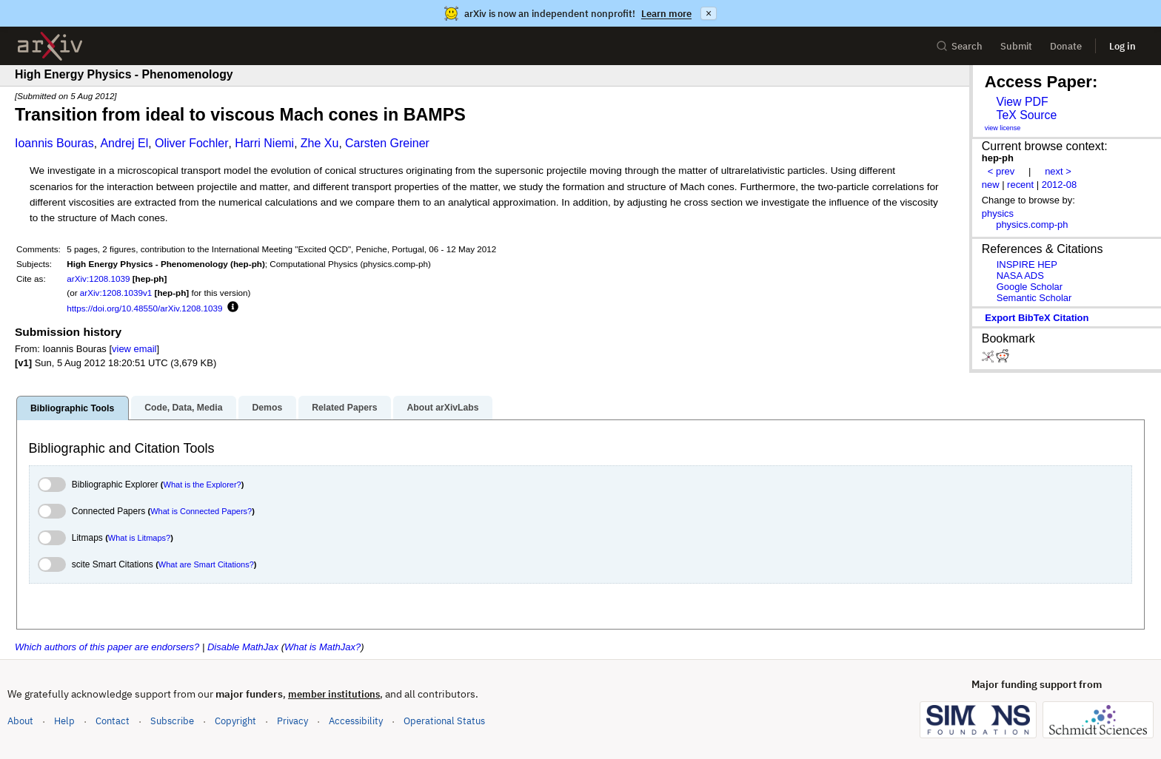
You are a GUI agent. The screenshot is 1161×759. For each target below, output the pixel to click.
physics (998, 213)
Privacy (292, 721)
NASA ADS (1020, 275)
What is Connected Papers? (201, 511)
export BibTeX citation (1036, 317)
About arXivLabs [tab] (442, 407)
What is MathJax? (322, 646)
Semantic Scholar (1034, 297)
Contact (113, 721)
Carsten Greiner (387, 143)
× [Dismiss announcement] (709, 13)
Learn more (666, 13)
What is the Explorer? (202, 484)
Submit (1016, 46)
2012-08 (1059, 184)
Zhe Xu (320, 143)
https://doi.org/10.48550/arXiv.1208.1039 (144, 308)
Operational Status (444, 720)
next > (1058, 171)
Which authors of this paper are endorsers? (107, 646)
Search (959, 46)
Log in (1122, 46)
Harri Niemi (264, 143)
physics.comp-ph (1032, 224)
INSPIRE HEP (1027, 264)
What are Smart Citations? (206, 564)
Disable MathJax (242, 646)
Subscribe (172, 721)
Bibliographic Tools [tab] (72, 408)
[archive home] (50, 46)
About (20, 721)
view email (134, 348)
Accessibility (356, 721)
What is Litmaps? (139, 537)
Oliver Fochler (192, 143)
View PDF (1022, 101)
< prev (1001, 171)
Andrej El (124, 143)
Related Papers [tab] (344, 407)
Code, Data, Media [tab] (183, 407)
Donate (1066, 46)
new (991, 184)
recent (1020, 184)
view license (1003, 128)
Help (64, 721)
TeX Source (1026, 115)
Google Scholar (1030, 286)
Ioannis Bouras (54, 143)
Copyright (235, 721)
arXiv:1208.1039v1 (116, 292)
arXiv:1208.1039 (98, 278)
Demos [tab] (267, 407)
